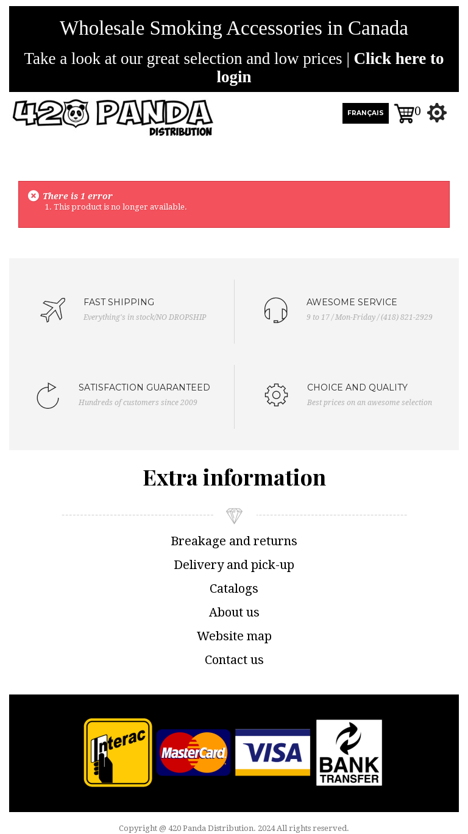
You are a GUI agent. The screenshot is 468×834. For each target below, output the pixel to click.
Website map (234, 636)
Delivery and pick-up (234, 564)
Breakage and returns (234, 541)
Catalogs (234, 588)
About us (234, 612)
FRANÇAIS (365, 113)
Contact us (234, 659)
